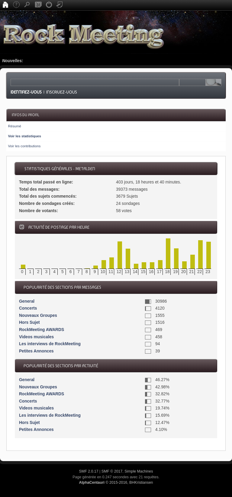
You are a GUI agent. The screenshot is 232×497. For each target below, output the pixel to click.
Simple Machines (138, 471)
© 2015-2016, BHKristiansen (116, 482)
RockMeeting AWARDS (41, 329)
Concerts (28, 308)
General (26, 301)
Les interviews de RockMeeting (50, 344)
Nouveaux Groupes (38, 315)
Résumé (14, 126)
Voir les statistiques (24, 136)
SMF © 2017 (112, 471)
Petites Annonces (36, 351)
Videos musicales (36, 337)
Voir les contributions (24, 146)
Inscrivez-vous (61, 92)
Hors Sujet (29, 322)
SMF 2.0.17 (88, 471)
